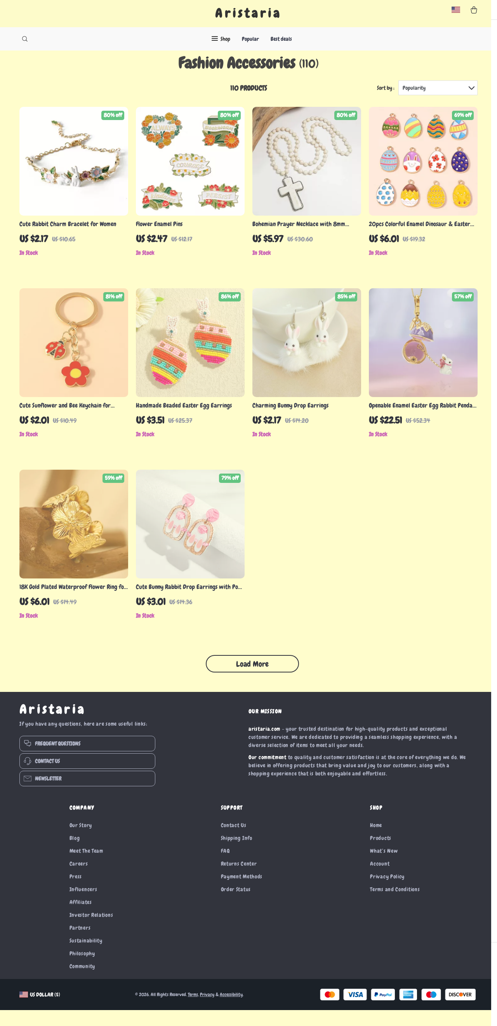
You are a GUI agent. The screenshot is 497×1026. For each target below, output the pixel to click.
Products (380, 853)
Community (82, 982)
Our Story (81, 841)
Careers (79, 879)
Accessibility (231, 1010)
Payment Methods (242, 892)
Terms (193, 1010)
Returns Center (239, 879)
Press (76, 892)
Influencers (83, 905)
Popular (250, 38)
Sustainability (86, 956)
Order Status (236, 905)
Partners (80, 943)
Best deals (281, 38)
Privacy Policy (387, 892)
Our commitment (267, 773)
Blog (75, 853)
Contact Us (234, 841)
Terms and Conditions (395, 905)
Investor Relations (91, 930)
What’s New (384, 866)
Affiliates (81, 918)
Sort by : (385, 103)
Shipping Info (236, 853)
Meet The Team (86, 866)
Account (379, 879)
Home (376, 841)
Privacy (207, 1010)
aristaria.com (264, 744)
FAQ (225, 866)
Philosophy (82, 969)
